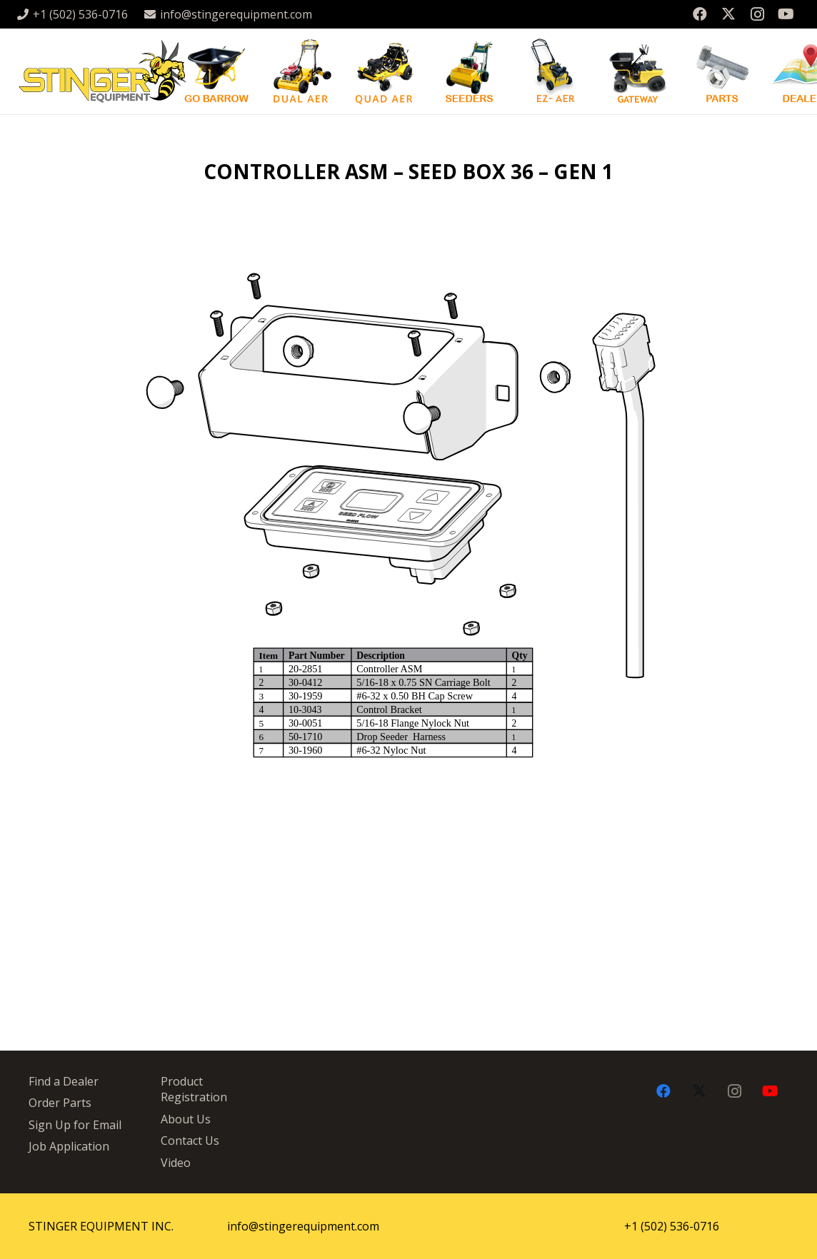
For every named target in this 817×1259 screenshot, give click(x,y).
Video (176, 1162)
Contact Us (190, 1140)
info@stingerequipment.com (303, 1226)
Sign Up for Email (75, 1125)
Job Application (69, 1146)
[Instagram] (757, 14)
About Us (186, 1119)
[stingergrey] (101, 71)
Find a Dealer (64, 1081)
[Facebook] (700, 14)
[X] (728, 14)
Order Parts (60, 1103)
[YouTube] (785, 14)
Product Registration (194, 1089)
